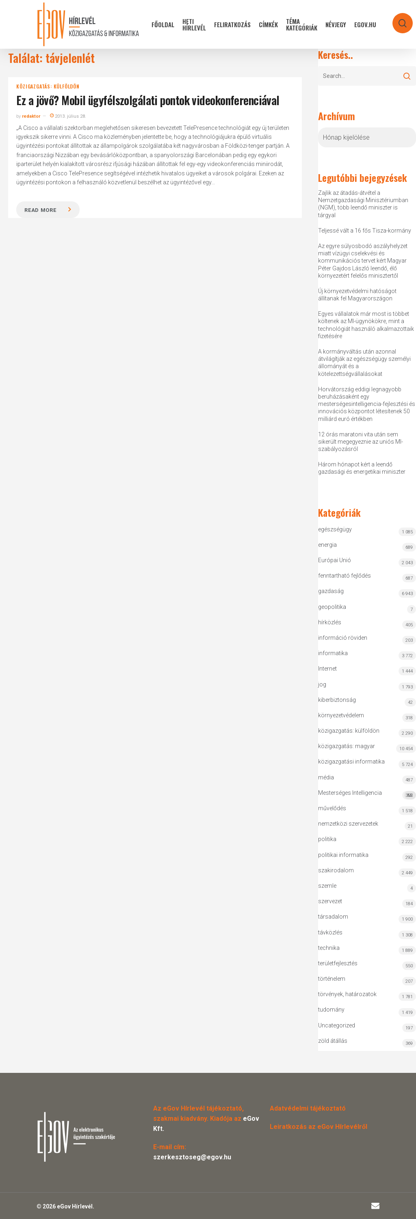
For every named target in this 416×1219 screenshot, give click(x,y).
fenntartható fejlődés (344, 575)
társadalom (333, 916)
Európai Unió (334, 560)
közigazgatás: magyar (346, 746)
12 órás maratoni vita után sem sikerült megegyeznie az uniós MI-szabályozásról (360, 441)
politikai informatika (343, 855)
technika (329, 948)
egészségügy (335, 529)
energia (327, 545)
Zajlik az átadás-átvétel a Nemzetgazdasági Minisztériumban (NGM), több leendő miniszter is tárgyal (363, 204)
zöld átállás (332, 1041)
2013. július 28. (68, 116)
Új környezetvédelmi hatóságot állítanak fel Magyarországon (357, 295)
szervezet (330, 901)
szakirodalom (336, 870)
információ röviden (342, 637)
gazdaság (331, 591)
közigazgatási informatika (351, 761)
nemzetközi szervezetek (348, 823)
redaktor (31, 116)
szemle (327, 885)
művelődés (332, 808)
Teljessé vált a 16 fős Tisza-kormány (364, 230)
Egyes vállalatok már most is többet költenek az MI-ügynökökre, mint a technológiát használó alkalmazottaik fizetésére (366, 325)
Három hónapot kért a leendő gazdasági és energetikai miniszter (361, 468)
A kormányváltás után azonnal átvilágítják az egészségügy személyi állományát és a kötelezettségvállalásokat (364, 362)
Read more (40, 210)
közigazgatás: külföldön (47, 86)
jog (322, 684)
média (326, 777)
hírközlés (329, 622)
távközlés (330, 932)
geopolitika (332, 607)
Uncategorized (336, 1025)
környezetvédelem (341, 715)
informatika (333, 653)
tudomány (331, 1009)
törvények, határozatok (347, 994)
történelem (331, 978)
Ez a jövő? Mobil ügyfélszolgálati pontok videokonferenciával (147, 100)
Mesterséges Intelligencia (367, 795)
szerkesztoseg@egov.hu (192, 1157)
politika (327, 839)
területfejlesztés (338, 963)
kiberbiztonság (337, 700)
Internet (327, 668)
